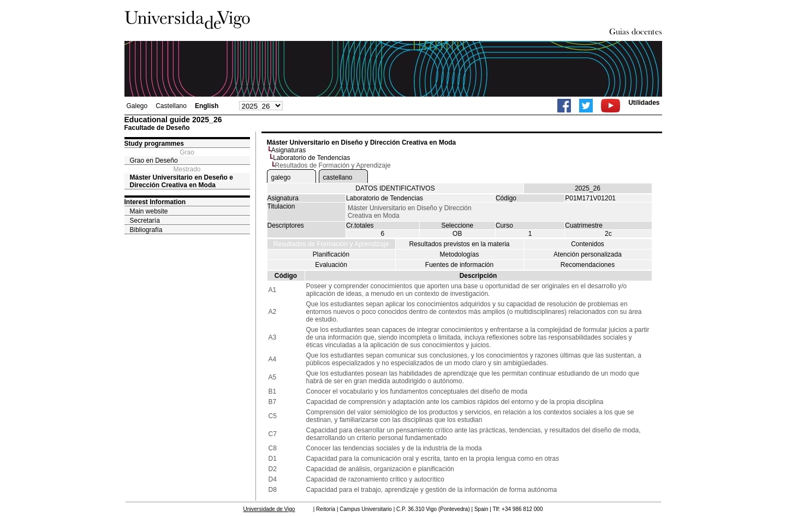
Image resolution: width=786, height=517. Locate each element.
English (206, 106)
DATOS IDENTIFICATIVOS (394, 188)
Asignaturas (288, 150)
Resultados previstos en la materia (459, 244)
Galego (137, 106)
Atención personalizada (587, 254)
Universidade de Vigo (269, 509)
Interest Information (155, 202)
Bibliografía (146, 230)
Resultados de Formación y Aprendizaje (331, 244)
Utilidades (643, 102)
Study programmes (154, 143)
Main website (149, 211)
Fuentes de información (459, 265)
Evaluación (331, 265)
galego (281, 177)
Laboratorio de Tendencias (311, 158)
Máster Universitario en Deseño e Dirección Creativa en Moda (181, 181)
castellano (338, 177)
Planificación (331, 254)
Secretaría (145, 220)
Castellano (171, 106)
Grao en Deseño (154, 160)
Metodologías (459, 254)
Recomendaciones (588, 265)
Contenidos (587, 244)
